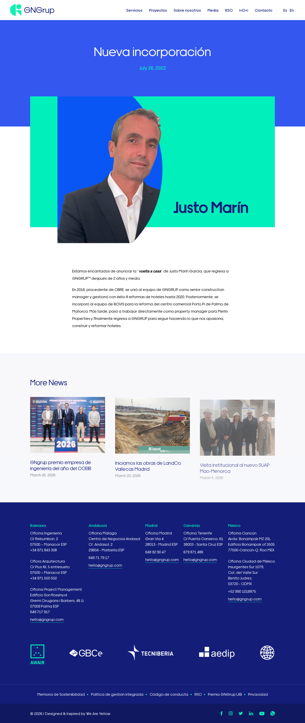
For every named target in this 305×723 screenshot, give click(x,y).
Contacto (263, 10)
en (292, 10)
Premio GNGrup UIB (225, 694)
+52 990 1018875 (242, 591)
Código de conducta (169, 694)
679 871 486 (193, 551)
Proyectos (158, 10)
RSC (229, 10)
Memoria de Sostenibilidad (61, 694)
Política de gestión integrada (117, 694)
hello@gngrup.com (46, 619)
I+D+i (243, 10)
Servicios (134, 10)
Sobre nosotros (187, 10)
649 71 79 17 (99, 557)
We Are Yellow (98, 713)
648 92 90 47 (155, 551)
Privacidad (258, 694)
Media (213, 10)
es (285, 10)
